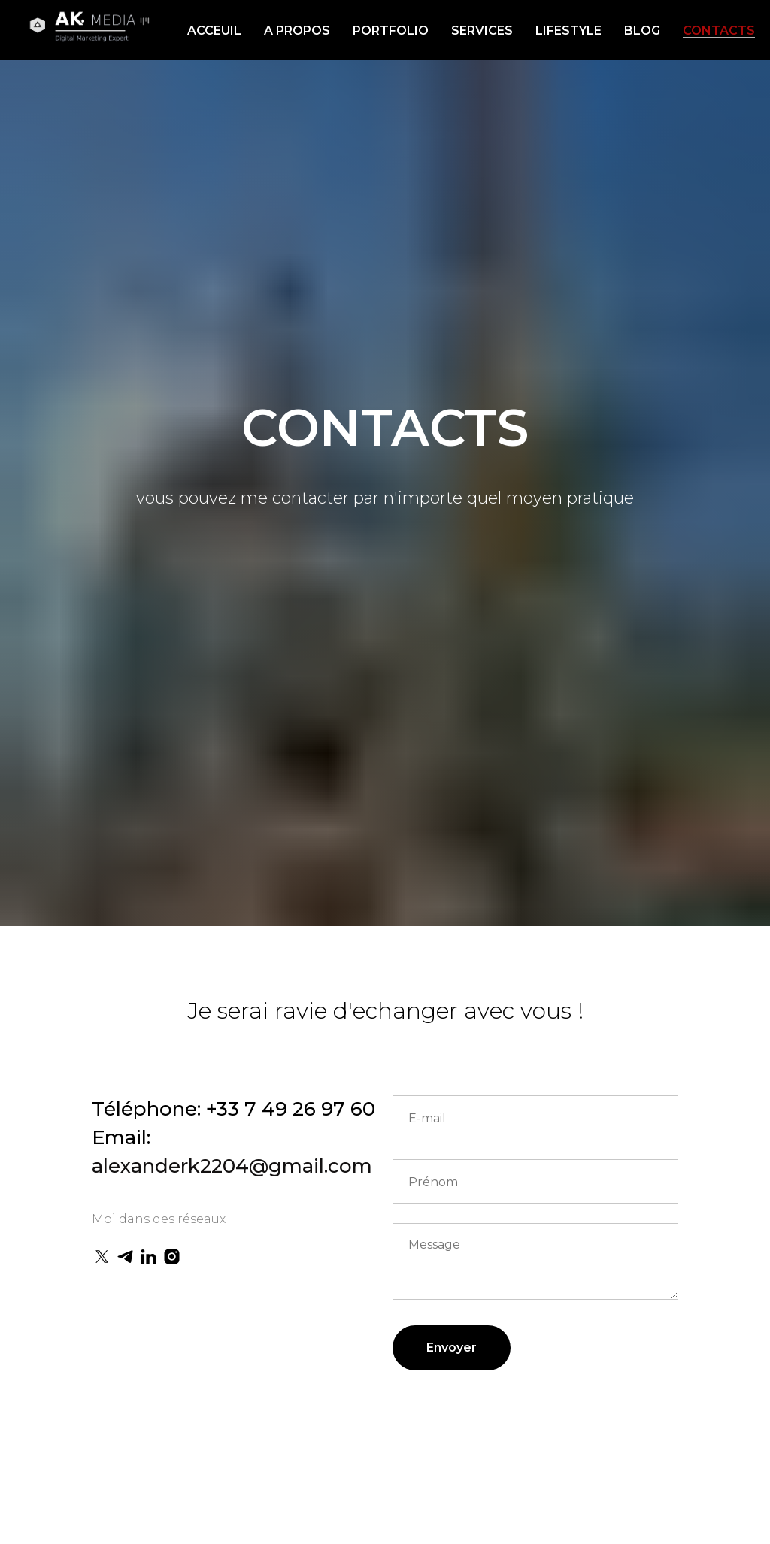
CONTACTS (719, 30)
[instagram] (171, 1256)
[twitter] (101, 1256)
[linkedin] (148, 1256)
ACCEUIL (214, 30)
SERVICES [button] (482, 30)
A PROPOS (297, 30)
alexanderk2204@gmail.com (232, 1166)
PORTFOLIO (391, 30)
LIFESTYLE (568, 30)
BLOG (642, 30)
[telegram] (125, 1256)
